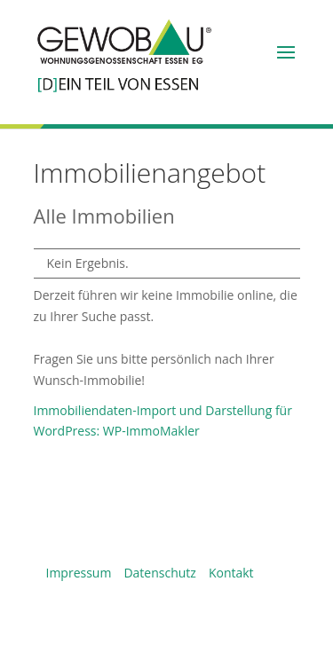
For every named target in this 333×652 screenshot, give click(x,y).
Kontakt (231, 572)
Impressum (79, 572)
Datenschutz (159, 572)
